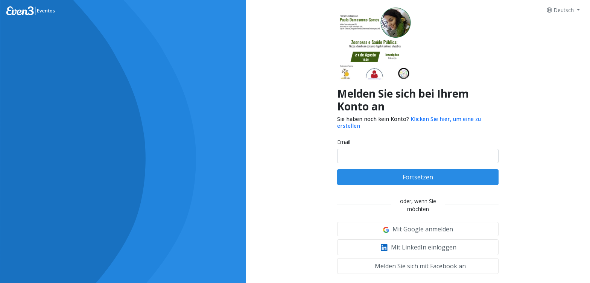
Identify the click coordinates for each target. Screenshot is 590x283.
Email (343, 141)
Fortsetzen (418, 177)
